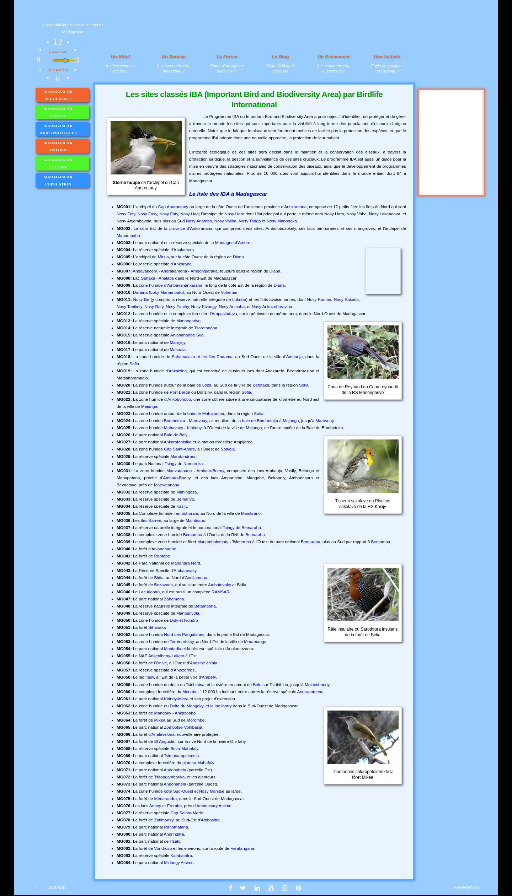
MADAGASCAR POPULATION (66, 180)
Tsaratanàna (205, 327)
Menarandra (165, 798)
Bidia (159, 577)
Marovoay (325, 420)
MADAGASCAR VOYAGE (66, 112)
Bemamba (192, 534)
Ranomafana (176, 827)
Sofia (134, 363)
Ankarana (183, 263)
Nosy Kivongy (204, 306)
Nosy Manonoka (282, 220)
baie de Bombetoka (260, 420)
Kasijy (181, 506)
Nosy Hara (234, 213)
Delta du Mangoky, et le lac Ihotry (201, 705)
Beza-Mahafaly (184, 748)
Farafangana (242, 848)
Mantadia (172, 648)
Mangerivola (187, 613)
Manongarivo (188, 320)
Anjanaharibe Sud (187, 335)
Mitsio (163, 256)
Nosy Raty (154, 306)
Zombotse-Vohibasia (183, 727)
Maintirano (251, 513)
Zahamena (174, 599)
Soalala (228, 449)
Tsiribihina (195, 684)
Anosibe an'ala (203, 662)
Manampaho (128, 235)
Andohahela (175, 769)
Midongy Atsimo (178, 862)
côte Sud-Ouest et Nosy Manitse (194, 791)
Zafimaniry (164, 819)
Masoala (178, 349)
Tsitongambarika (169, 776)
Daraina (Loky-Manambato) (158, 292)
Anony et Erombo (165, 805)
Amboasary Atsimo (214, 805)
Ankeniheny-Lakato (166, 655)
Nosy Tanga (250, 220)
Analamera (184, 249)
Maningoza (186, 492)
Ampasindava (224, 313)
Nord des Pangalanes (184, 634)
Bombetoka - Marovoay (185, 420)
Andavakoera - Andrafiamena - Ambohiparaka (175, 271)
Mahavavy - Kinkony (182, 427)
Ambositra (210, 819)
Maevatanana (167, 484)
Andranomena (310, 691)
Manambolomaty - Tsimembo (224, 541)
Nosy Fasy (147, 213)
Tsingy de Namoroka (184, 463)
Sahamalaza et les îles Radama (202, 356)
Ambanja (294, 356)
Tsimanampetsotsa (181, 755)
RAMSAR (220, 591)
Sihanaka (157, 627)
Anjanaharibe (163, 548)
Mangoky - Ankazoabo (175, 713)
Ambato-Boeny (177, 477)
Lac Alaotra (149, 591)
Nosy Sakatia (346, 299)
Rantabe (162, 556)
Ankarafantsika (177, 441)
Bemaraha (255, 534)
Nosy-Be (141, 299)
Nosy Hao (189, 213)
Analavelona (163, 734)
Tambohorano (186, 513)
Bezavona (163, 584)
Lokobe (239, 299)
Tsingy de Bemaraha (242, 527)
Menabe (190, 691)
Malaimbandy (317, 684)
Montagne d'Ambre (232, 242)
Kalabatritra (181, 855)
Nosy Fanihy (177, 306)
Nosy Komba (319, 299)
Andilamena (196, 577)
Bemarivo (185, 499)
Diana (238, 256)
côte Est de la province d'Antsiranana (176, 228)
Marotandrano (183, 456)
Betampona (204, 606)
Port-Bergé (180, 392)
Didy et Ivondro (184, 620)
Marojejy (178, 342)
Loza (207, 385)
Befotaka (260, 385)
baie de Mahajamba (205, 413)
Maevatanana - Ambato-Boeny (195, 470)
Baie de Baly (175, 434)
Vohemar (229, 292)
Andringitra (174, 834)
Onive (161, 662)
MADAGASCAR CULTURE (66, 163)
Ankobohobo (179, 399)
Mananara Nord (185, 563)
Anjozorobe (184, 670)
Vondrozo (163, 848)
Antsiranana (295, 206)
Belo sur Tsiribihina (270, 684)
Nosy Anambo (199, 220)
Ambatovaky (185, 570)
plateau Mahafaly (198, 762)
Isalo (175, 841)
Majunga (149, 406)
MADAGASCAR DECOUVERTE (66, 95)
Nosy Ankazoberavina (272, 306)
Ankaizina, (178, 370)
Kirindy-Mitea (176, 698)
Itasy (149, 677)
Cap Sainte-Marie (186, 812)
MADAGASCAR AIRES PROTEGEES (64, 129)
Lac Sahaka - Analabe (153, 278)
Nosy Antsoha (232, 306)
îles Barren (151, 520)
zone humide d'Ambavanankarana (170, 285)
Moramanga (255, 641)
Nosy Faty (168, 213)
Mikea (159, 720)
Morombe (195, 720)
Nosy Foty (126, 213)
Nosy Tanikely (129, 306)
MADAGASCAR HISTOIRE (66, 146)
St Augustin (165, 741)
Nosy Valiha (225, 220)
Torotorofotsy (181, 641)
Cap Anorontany (173, 206)
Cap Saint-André (179, 449)
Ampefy (209, 677)
